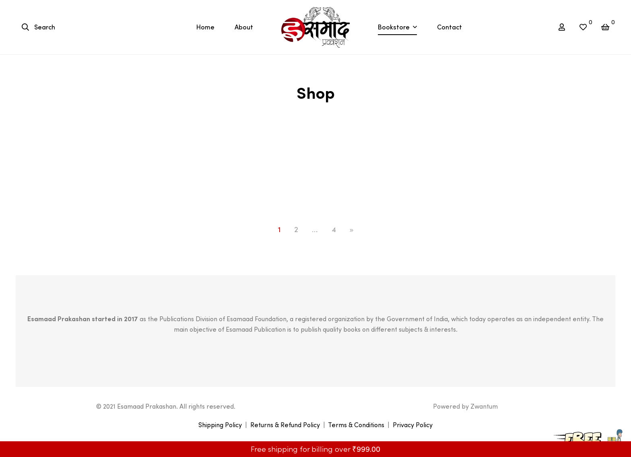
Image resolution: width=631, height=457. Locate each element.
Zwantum (484, 406)
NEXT (351, 230)
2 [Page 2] (296, 229)
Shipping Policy (220, 425)
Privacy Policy (413, 425)
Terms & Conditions (356, 425)
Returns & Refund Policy (285, 425)
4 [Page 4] (334, 229)
